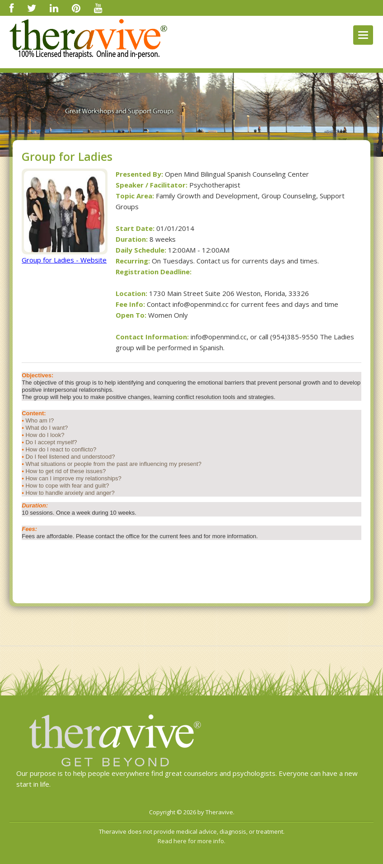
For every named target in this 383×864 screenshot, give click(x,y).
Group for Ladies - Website (64, 259)
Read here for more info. (191, 841)
